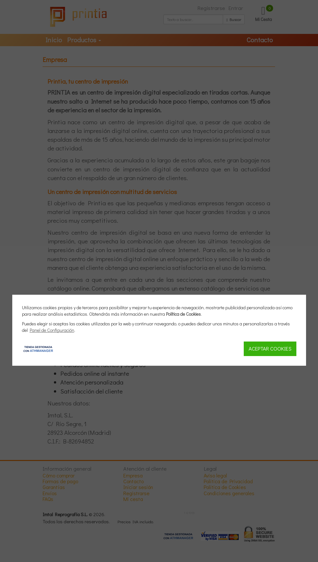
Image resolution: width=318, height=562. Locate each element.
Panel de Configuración (52, 330)
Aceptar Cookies (270, 348)
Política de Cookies (183, 314)
